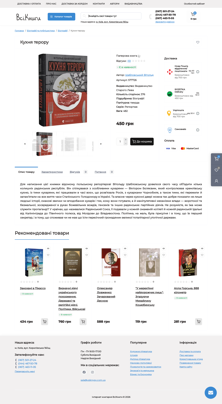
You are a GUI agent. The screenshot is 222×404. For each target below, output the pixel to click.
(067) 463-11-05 (164, 18)
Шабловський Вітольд (139, 75)
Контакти (99, 3)
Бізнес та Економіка (141, 374)
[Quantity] (120, 141)
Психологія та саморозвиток (145, 366)
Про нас (51, 3)
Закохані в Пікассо (33, 288)
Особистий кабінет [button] (194, 3)
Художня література (141, 351)
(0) (129, 61)
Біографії (62, 30)
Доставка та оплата (190, 351)
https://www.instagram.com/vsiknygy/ (92, 372)
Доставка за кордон (75, 3)
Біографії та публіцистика (41, 30)
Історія (134, 355)
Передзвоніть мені (25, 371)
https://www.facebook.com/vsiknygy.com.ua (84, 372)
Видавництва (133, 3)
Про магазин (186, 355)
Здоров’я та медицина (142, 370)
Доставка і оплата (29, 3)
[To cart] (44, 321)
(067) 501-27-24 (164, 11)
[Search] (84, 16)
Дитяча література (140, 359)
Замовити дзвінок (164, 21)
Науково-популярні (141, 363)
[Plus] (126, 140)
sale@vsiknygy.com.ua (93, 380)
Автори (114, 3)
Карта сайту (186, 366)
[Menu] (61, 16)
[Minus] (126, 144)
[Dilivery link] (197, 71)
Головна (19, 30)
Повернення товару (190, 363)
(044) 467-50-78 (165, 14)
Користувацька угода (191, 359)
